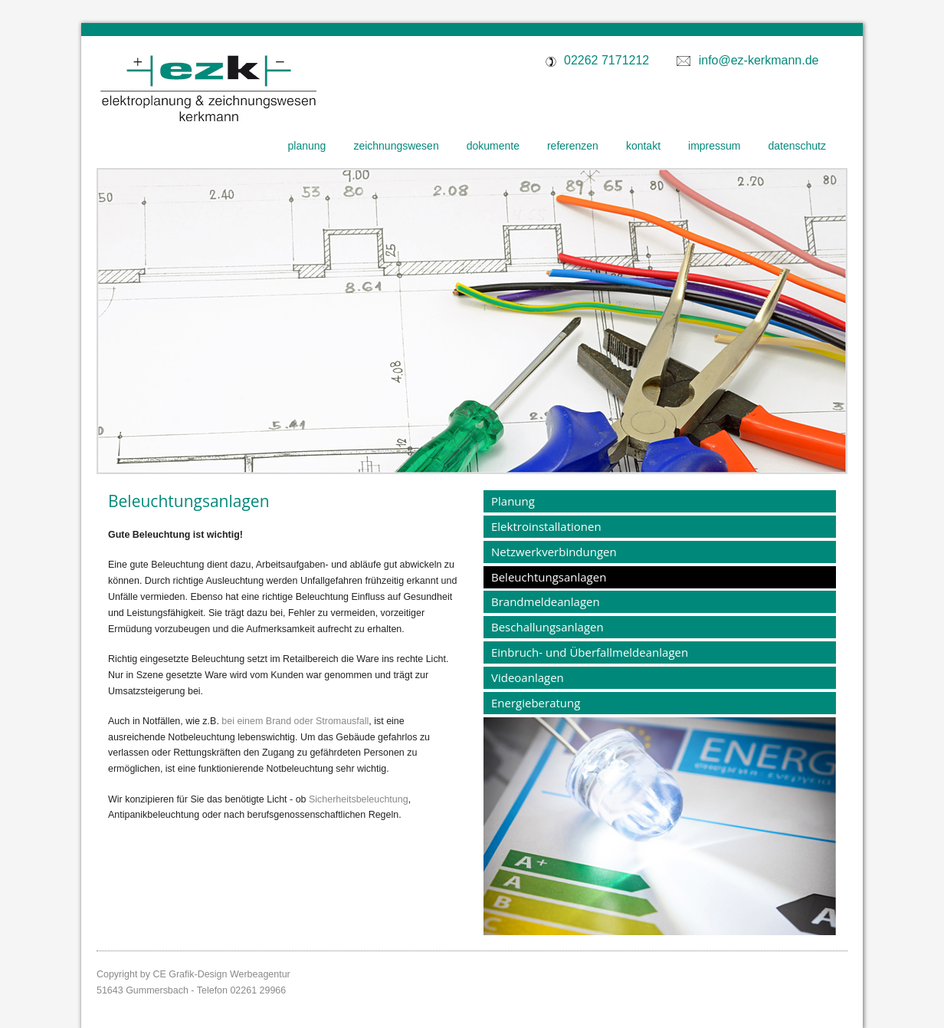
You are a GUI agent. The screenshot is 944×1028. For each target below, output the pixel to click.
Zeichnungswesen (395, 146)
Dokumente (493, 146)
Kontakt (643, 146)
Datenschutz (798, 146)
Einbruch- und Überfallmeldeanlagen (589, 652)
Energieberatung (535, 702)
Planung (307, 146)
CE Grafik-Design (189, 974)
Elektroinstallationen (546, 526)
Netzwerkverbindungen (554, 551)
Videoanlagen (527, 677)
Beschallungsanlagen (547, 626)
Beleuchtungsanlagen (548, 577)
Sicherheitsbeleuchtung (358, 799)
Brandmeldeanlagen (545, 601)
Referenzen (572, 146)
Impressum (714, 146)
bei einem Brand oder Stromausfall (295, 721)
